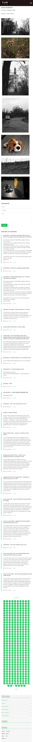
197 (20, 646)
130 (28, 629)
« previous (16, 597)
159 (26, 636)
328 (23, 676)
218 (23, 650)
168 (23, 638)
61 (4, 615)
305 (15, 671)
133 (10, 631)
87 (20, 620)
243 (10, 657)
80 (28, 617)
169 (26, 638)
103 (10, 624)
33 (9, 608)
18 (23, 603)
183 (10, 643)
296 (18, 669)
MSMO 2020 (4, 700)
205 (15, 648)
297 (20, 669)
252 (7, 660)
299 (26, 669)
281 (4, 667)
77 (20, 617)
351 (4, 683)
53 (9, 613)
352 (7, 683)
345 (15, 681)
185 (15, 643)
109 (26, 624)
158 (23, 636)
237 (20, 655)
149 (26, 634)
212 (7, 650)
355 (15, 683)
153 (10, 636)
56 (17, 613)
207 (20, 648)
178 (23, 641)
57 (20, 613)
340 (28, 678)
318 (23, 674)
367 (24, 685)
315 (15, 674)
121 (4, 629)
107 (20, 624)
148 (23, 634)
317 (20, 674)
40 (28, 608)
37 (20, 608)
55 (15, 613)
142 (7, 634)
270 (28, 662)
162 (7, 638)
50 (28, 610)
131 (4, 631)
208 (23, 648)
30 (28, 606)
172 (7, 641)
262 (7, 662)
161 (4, 638)
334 (12, 678)
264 (12, 662)
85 (15, 620)
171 (4, 641)
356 (18, 683)
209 (26, 648)
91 (4, 622)
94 (12, 622)
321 (4, 676)
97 (20, 622)
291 (4, 669)
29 (25, 606)
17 (20, 603)
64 (12, 615)
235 (15, 655)
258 (23, 660)
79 (25, 617)
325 (15, 676)
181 (4, 643)
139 (26, 631)
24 (12, 606)
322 (7, 676)
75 (15, 617)
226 (18, 653)
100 (28, 622)
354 (12, 683)
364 (16, 685)
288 (23, 667)
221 (4, 653)
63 (9, 615)
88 (23, 620)
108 (23, 624)
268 (23, 662)
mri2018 (3, 703)
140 (28, 631)
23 (9, 606)
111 (4, 627)
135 (15, 631)
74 (12, 617)
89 (25, 620)
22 (7, 606)
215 (15, 650)
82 (7, 620)
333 (10, 678)
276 (18, 664)
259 (26, 660)
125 (15, 629)
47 (20, 610)
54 (12, 613)
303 (10, 671)
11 (4, 603)
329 (26, 676)
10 (28, 601)
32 (7, 608)
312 (7, 674)
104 (12, 624)
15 (15, 603)
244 (12, 657)
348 (23, 681)
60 (28, 613)
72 (7, 617)
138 (23, 631)
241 (4, 657)
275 (15, 664)
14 (12, 603)
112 (7, 627)
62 (7, 615)
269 (26, 662)
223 (10, 653)
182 (7, 643)
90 (28, 620)
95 (15, 622)
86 (17, 620)
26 (17, 606)
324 (12, 676)
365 (19, 685)
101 (4, 624)
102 (7, 624)
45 (15, 610)
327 (20, 676)
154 (12, 636)
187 (20, 643)
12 (7, 603)
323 (10, 676)
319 (26, 674)
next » (16, 689)
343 (10, 681)
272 (7, 664)
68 (23, 615)
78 (23, 617)
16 (17, 603)
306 (18, 671)
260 (28, 660)
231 (4, 655)
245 (15, 657)
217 (20, 650)
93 (9, 622)
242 (7, 657)
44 (12, 610)
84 (12, 620)
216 (18, 650)
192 (7, 646)
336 (18, 678)
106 (18, 624)
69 (25, 615)
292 (7, 669)
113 (10, 627)
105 (15, 624)
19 (25, 603)
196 (18, 646)
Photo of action (5, 709)
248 (23, 657)
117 (20, 627)
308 (23, 671)
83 (9, 620)
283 (10, 667)
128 (23, 629)
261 (4, 662)
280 (28, 664)
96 (17, 622)
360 (28, 683)
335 (15, 678)
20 (28, 603)
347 (20, 681)
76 (17, 617)
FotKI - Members (5, 712)
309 (26, 671)
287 (20, 667)
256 (18, 660)
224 (12, 653)
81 (4, 620)
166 (18, 638)
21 (4, 606)
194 (12, 646)
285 (15, 667)
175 (15, 641)
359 (26, 683)
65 (15, 615)
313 (10, 674)
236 (18, 655)
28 (23, 606)
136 (18, 631)
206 (18, 648)
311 (4, 674)
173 (10, 641)
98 (23, 622)
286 (18, 667)
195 (15, 646)
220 (28, 650)
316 (18, 674)
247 (20, 657)
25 (15, 606)
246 (18, 657)
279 (26, 664)
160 (28, 636)
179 (26, 641)
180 (28, 641)
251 (4, 660)
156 (18, 636)
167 (20, 638)
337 (20, 678)
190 (28, 643)
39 (25, 608)
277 (20, 664)
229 (26, 653)
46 (17, 610)
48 (23, 610)
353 (10, 683)
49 (25, 610)
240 (28, 655)
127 (20, 629)
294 (12, 669)
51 (4, 613)
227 (20, 653)
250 (28, 657)
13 (9, 603)
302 (7, 671)
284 (12, 667)
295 (15, 669)
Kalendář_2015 (5, 706)
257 (20, 660)
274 (12, 664)
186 (18, 643)
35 (15, 608)
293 (10, 669)
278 (23, 664)
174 (12, 641)
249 (26, 657)
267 (20, 662)
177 (20, 641)
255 (15, 660)
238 (23, 655)
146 (18, 634)
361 (8, 685)
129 (26, 629)
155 (15, 636)
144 (12, 634)
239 (26, 655)
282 (7, 667)
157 (20, 636)
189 (26, 643)
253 (10, 660)
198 (23, 646)
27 (20, 606)
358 (23, 683)
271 (4, 664)
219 (26, 650)
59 (25, 613)
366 (22, 685)
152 (7, 636)
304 (12, 671)
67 (20, 615)
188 (23, 643)
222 (7, 653)
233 (10, 655)
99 (25, 622)
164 (12, 638)
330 (28, 676)
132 (7, 631)
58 (23, 613)
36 (17, 608)
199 (26, 646)
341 (4, 681)
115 (15, 627)
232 (7, 655)
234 (12, 655)
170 (28, 638)
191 (4, 646)
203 (10, 648)
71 (4, 617)
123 (10, 629)
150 (28, 634)
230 (28, 653)
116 (18, 627)
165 (15, 638)
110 (28, 624)
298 (23, 669)
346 (18, 681)
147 (20, 634)
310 (28, 671)
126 (18, 629)
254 (12, 660)
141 (4, 634)
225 (15, 653)
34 (12, 608)
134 (12, 631)
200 (28, 646)
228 (23, 653)
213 (10, 650)
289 (26, 667)
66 (17, 615)
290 (28, 667)
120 (28, 627)
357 (20, 683)
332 (7, 678)
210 (28, 648)
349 (26, 681)
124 (12, 629)
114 (12, 627)
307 (20, 671)
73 (9, 617)
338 (23, 678)
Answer (14, 262)
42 (7, 610)
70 (28, 615)
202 (7, 648)
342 (7, 681)
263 (10, 662)
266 (18, 662)
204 (12, 648)
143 (10, 634)
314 (12, 674)
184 (12, 643)
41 (4, 610)
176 (18, 641)
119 (26, 627)
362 (11, 685)
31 (4, 608)
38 (23, 608)
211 (4, 650)
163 (10, 638)
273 (10, 664)
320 (28, 674)
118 (23, 627)
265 (15, 662)
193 (10, 646)
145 (15, 634)
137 (20, 631)
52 (7, 613)
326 (18, 676)
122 (7, 629)
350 (28, 681)
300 (28, 669)
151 (4, 636)
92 (7, 622)
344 (12, 681)
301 (4, 671)
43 (9, 610)
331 (4, 678)
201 (4, 648)
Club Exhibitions (5, 715)
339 (26, 678)
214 (12, 650)
